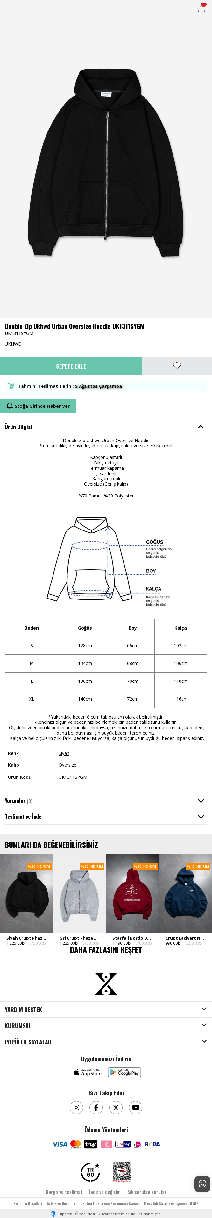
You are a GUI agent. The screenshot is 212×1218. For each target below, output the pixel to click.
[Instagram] (76, 1107)
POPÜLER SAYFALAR (28, 1042)
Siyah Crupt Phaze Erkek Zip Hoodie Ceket (26, 938)
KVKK (194, 1203)
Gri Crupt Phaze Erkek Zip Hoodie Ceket (80, 938)
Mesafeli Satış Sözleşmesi (165, 1203)
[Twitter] (116, 1107)
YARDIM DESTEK (23, 1010)
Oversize (67, 765)
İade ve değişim (105, 1191)
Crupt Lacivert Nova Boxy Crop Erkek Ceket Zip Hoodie (186, 938)
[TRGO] (90, 1172)
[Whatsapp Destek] (202, 1184)
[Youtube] (135, 1107)
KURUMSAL (18, 1026)
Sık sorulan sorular (146, 1191)
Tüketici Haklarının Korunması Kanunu (109, 1203)
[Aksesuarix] (106, 984)
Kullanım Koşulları (27, 1203)
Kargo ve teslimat (64, 1191)
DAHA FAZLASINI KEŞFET (106, 949)
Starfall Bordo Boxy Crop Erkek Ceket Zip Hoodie (132, 938)
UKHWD (13, 343)
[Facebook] (96, 1107)
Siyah (64, 753)
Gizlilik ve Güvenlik (60, 1203)
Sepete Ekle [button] (71, 365)
